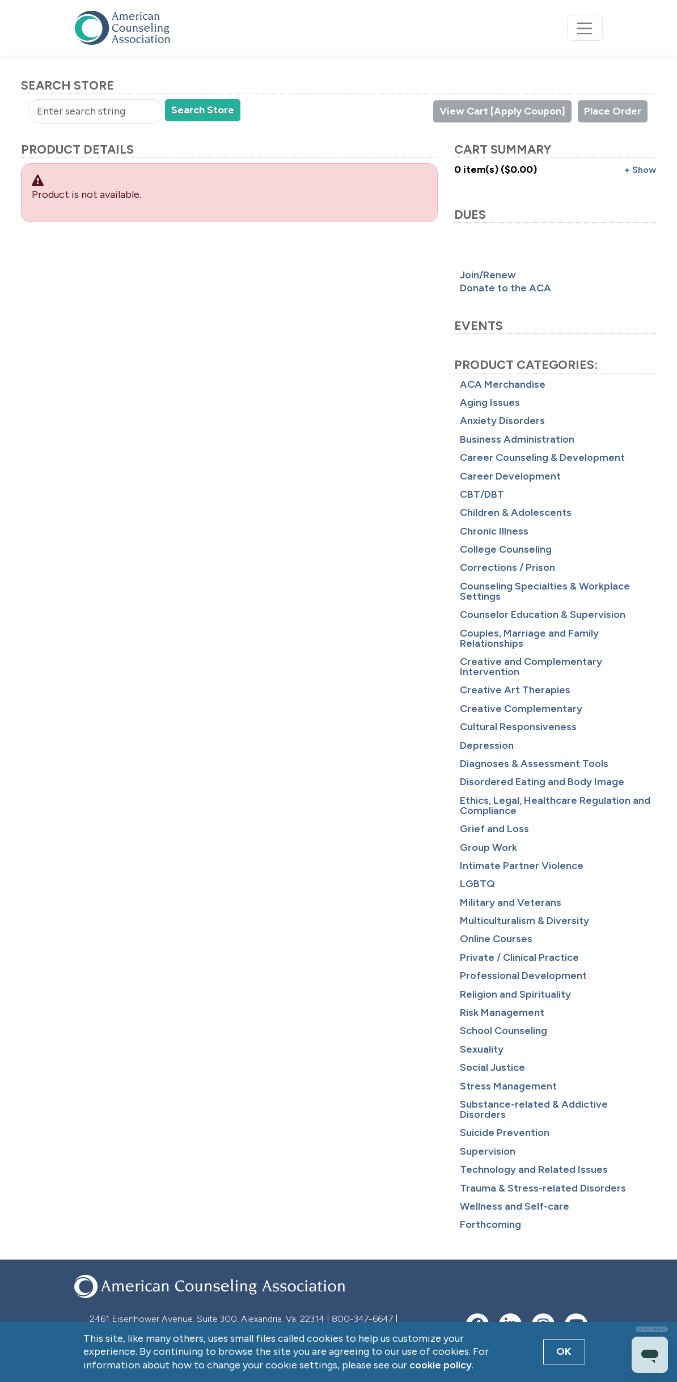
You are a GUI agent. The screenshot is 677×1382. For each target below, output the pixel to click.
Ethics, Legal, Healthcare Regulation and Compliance (555, 805)
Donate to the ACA (505, 288)
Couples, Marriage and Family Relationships (529, 638)
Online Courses (496, 938)
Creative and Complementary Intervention (531, 666)
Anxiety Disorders (502, 420)
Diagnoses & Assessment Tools (534, 763)
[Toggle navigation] (585, 28)
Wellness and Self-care (514, 1206)
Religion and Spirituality (515, 994)
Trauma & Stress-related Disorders (543, 1188)
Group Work (488, 847)
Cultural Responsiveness (518, 726)
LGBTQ (477, 883)
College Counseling (506, 549)
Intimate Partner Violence (521, 865)
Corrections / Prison (507, 567)
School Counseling (503, 1030)
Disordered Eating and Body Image (542, 781)
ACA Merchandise (502, 384)
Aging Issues (490, 402)
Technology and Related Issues (534, 1169)
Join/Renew (488, 275)
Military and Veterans (510, 902)
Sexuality (481, 1049)
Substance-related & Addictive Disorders (534, 1109)
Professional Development (523, 975)
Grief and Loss (494, 829)
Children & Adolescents (516, 512)
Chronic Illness (494, 531)
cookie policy (440, 1365)
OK (564, 1351)
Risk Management (502, 1012)
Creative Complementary (521, 708)
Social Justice (492, 1067)
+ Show (640, 169)
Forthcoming (490, 1224)
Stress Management (508, 1086)
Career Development (510, 476)
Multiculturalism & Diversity (524, 920)
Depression (487, 745)
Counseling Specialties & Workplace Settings (545, 591)
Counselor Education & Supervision (542, 614)
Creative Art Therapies (515, 690)
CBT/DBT (482, 494)
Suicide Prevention (504, 1132)
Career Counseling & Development (542, 457)
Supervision (487, 1151)
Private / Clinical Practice (519, 957)
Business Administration (517, 439)
